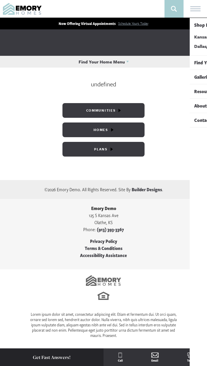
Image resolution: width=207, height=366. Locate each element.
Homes (101, 129)
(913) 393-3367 (110, 229)
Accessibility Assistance (103, 255)
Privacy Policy (103, 241)
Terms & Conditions (104, 248)
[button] (174, 9)
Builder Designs (147, 189)
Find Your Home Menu (102, 61)
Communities (101, 110)
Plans (101, 149)
